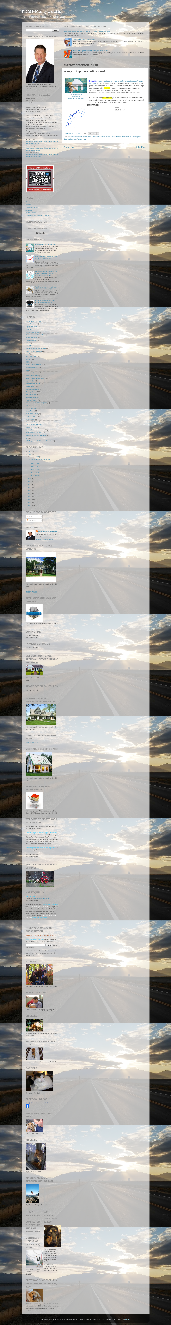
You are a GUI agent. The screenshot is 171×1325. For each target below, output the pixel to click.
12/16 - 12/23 (34, 457)
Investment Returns (32, 375)
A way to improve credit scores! (45, 244)
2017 (30, 479)
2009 (30, 503)
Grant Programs (31, 356)
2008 (30, 506)
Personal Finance (31, 400)
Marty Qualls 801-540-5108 (47, 531)
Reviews (28, 204)
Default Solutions (31, 337)
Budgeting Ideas (31, 324)
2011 (30, 497)
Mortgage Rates (31, 394)
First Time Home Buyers (96, 137)
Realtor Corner (82, 139)
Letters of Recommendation (35, 378)
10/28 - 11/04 (34, 469)
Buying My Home (31, 327)
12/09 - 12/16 (34, 463)
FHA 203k (29, 345)
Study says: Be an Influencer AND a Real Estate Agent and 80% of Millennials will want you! (46, 273)
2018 (30, 454)
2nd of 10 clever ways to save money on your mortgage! (45, 301)
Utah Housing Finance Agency (36, 435)
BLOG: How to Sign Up (33, 321)
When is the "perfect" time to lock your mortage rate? (91, 51)
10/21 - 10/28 (34, 472)
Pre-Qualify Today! (32, 207)
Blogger (127, 1319)
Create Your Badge (43, 1103)
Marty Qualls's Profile (31, 1103)
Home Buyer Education (113, 137)
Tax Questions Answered (34, 433)
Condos (28, 329)
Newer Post (69, 147)
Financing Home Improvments (36, 348)
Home (105, 147)
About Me (29, 210)
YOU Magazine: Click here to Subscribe (39, 441)
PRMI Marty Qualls (32, 742)
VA (27, 438)
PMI (27, 405)
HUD (27, 370)
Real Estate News (32, 414)
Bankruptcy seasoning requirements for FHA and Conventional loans (87, 31)
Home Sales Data (32, 367)
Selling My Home (31, 427)
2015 (30, 485)
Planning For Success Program (36, 403)
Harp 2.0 (28, 359)
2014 (30, 488)
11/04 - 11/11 (34, 466)
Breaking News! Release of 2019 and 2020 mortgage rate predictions (46, 258)
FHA (27, 343)
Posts (29, 516)
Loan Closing (30, 381)
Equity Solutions (31, 340)
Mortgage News (31, 392)
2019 (30, 451)
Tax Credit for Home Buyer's (35, 430)
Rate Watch (29, 411)
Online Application (32, 397)
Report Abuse (31, 592)
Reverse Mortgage (32, 422)
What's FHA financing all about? (84, 39)
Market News (126, 137)
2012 (30, 494)
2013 (30, 491)
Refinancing (30, 419)
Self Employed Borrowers (34, 424)
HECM (28, 362)
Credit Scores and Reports (78, 137)
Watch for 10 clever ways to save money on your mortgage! (46, 288)
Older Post (140, 147)
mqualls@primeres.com (42, 898)
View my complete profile (44, 539)
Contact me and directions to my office (38, 215)
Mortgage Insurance (32, 389)
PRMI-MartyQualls (41, 11)
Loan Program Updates (33, 384)
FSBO (28, 354)
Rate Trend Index (31, 408)
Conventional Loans (32, 332)
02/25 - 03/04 (34, 475)
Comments (31, 520)
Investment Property (32, 373)
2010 (30, 500)
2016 (30, 482)
